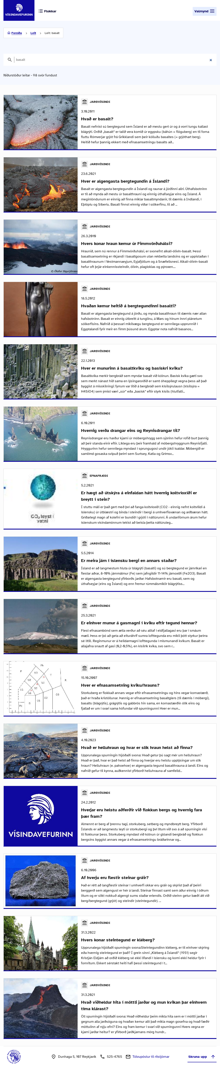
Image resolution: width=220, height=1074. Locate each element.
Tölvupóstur (150, 1057)
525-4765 (114, 1057)
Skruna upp (202, 1056)
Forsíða (16, 33)
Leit (33, 33)
